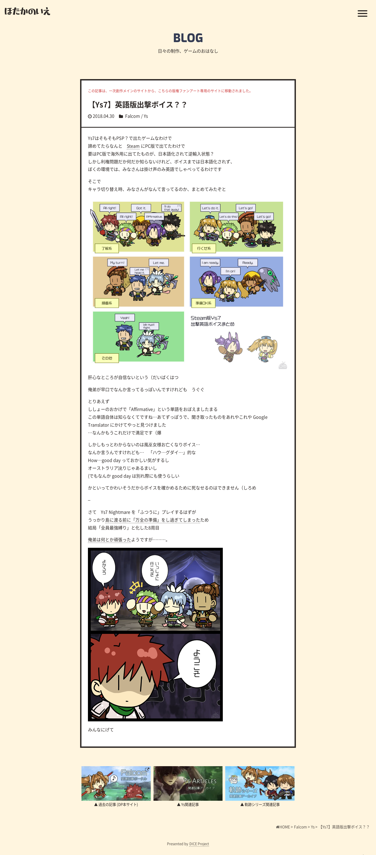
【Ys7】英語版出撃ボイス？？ (139, 104)
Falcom (132, 116)
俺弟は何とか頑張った (109, 539)
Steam (133, 146)
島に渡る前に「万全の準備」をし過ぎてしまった (152, 519)
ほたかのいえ (27, 11)
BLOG (188, 37)
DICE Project (199, 843)
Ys (146, 116)
